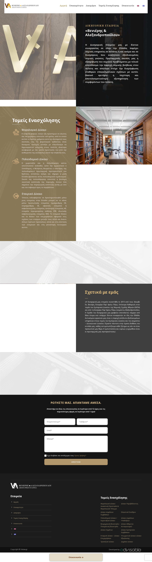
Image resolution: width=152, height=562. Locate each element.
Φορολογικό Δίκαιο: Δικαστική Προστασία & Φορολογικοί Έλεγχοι (110, 506)
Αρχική (63, 5)
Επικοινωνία (128, 5)
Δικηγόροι (91, 5)
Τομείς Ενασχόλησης (109, 5)
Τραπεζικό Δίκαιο (107, 542)
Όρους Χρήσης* (80, 455)
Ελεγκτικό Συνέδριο (128, 512)
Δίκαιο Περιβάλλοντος (129, 504)
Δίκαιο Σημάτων (107, 530)
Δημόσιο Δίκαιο (127, 542)
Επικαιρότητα (76, 5)
